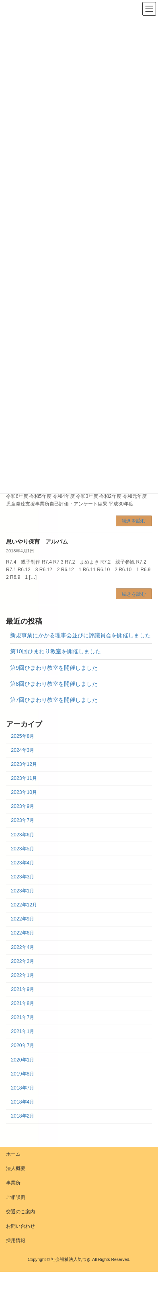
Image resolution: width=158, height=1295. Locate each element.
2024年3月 (22, 750)
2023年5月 (22, 849)
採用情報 (15, 1240)
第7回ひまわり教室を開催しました (54, 700)
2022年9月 (22, 919)
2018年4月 (22, 1102)
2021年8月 (22, 1004)
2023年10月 (24, 793)
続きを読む (134, 521)
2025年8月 (22, 736)
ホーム (13, 1154)
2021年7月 (22, 1018)
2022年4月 (22, 947)
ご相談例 (15, 1197)
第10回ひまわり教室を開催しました (55, 652)
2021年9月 (22, 989)
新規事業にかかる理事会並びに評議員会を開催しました (80, 635)
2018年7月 (22, 1088)
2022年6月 (22, 933)
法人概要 (15, 1168)
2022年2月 (22, 961)
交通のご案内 (20, 1211)
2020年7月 (22, 1046)
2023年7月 (22, 821)
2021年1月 (22, 1032)
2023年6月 (22, 835)
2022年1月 (22, 975)
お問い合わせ (20, 1226)
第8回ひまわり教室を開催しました (54, 684)
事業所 (13, 1183)
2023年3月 (22, 877)
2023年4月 (22, 863)
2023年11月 (24, 778)
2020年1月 (22, 1060)
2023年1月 (22, 891)
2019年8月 (22, 1074)
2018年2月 (22, 1116)
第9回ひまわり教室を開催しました (54, 668)
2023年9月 (22, 807)
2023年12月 (24, 764)
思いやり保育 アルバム (37, 541)
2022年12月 (24, 905)
